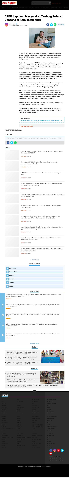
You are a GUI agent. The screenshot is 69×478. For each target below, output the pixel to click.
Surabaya (34, 446)
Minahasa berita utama (38, 427)
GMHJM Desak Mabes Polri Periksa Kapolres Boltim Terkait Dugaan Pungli (41, 174)
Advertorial (20, 401)
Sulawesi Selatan (36, 444)
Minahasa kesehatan (52, 427)
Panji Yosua (20, 433)
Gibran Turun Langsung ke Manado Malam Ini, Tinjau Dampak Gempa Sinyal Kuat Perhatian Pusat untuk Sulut (34, 306)
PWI (48, 439)
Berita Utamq (35, 408)
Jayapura (34, 420)
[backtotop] (34, 392)
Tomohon (4, 448)
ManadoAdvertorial (37, 425)
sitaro (18, 444)
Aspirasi (11, 282)
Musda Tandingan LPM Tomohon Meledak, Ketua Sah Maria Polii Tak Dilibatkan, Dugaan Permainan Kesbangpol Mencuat (32, 386)
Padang (4, 433)
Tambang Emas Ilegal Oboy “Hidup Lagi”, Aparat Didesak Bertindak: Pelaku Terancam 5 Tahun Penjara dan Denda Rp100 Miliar (42, 219)
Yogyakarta (50, 448)
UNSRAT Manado (36, 448)
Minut (60, 8)
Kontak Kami (58, 457)
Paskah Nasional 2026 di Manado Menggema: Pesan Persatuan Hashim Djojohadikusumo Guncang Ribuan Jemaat (41, 230)
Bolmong (4, 410)
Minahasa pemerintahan (8, 429)
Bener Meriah (35, 406)
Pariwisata (49, 433)
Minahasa (15, 8)
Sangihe (19, 442)
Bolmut (34, 410)
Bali (33, 403)
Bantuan (19, 406)
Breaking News (6, 414)
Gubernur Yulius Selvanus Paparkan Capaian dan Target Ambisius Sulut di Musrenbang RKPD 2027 (42, 198)
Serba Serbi (5, 444)
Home (3, 8)
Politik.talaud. (21, 439)
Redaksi (52, 457)
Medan (48, 425)
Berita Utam (5, 408)
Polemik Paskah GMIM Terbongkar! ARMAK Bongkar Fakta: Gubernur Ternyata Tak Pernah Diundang (41, 187)
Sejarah (11, 286)
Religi (3, 442)
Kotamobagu (5, 423)
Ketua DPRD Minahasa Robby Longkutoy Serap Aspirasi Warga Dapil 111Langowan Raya (42, 207)
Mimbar (4, 427)
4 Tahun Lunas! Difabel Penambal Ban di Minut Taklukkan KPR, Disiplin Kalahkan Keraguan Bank (34, 316)
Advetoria (34, 401)
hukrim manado (36, 418)
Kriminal (19, 423)
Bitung (48, 408)
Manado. (19, 425)
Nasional (34, 431)
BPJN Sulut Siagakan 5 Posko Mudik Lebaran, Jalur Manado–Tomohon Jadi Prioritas (21, 381)
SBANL (33, 442)
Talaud (48, 446)
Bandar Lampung (51, 403)
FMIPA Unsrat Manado (52, 416)
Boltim (18, 412)
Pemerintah (20, 435)
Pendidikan (54, 8)
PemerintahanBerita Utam (24, 437)
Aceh (18, 399)
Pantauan (11, 279)
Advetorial (50, 401)
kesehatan (12, 275)
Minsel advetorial (52, 429)
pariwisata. (5, 435)
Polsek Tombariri (36, 439)
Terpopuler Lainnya (34, 343)
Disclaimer (52, 461)
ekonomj (4, 416)
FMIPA (18, 416)
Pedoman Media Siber (55, 459)
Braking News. (50, 412)
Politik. (4, 439)
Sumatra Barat (21, 446)
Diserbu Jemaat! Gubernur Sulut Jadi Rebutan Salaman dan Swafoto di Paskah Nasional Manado (41, 252)
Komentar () (61, 24)
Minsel (33, 429)
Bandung (4, 406)
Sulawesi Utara (45, 8)
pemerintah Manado (37, 435)
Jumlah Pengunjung (61, 461)
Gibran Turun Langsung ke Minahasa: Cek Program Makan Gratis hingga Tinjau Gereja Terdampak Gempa (35, 325)
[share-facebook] (47, 24)
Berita (48, 406)
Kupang (34, 423)
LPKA (48, 423)
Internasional (51, 418)
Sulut (3, 446)
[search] (41, 3)
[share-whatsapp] (55, 24)
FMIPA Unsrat (35, 416)
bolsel (3, 412)
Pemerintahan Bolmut (8, 437)
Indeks (9, 8)
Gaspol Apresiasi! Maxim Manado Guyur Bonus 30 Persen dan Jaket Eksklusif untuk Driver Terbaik (42, 241)
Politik (37, 8)
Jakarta (4, 420)
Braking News (35, 412)
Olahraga (49, 431)
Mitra (18, 431)
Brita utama (20, 414)
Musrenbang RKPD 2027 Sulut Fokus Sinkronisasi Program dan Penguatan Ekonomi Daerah (42, 165)
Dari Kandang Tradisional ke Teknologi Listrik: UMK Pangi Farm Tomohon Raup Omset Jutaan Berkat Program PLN (21, 375)
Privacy (63, 459)
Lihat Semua (34, 259)
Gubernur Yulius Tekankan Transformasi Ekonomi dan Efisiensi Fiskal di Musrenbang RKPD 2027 (41, 154)
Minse (18, 429)
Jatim (18, 420)
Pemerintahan (23, 8)
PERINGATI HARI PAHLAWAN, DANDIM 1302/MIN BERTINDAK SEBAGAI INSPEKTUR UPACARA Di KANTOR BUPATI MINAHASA (41, 121)
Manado (31, 8)
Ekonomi (49, 414)
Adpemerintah (35, 399)
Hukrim (4, 418)
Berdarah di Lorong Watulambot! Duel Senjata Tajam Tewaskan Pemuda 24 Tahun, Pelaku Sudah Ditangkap (34, 335)
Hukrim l (19, 418)
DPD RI (33, 414)
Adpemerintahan (51, 399)
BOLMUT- (49, 410)
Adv (3, 401)
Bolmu (18, 410)
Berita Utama (12, 268)
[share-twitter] (51, 24)
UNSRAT (19, 448)
